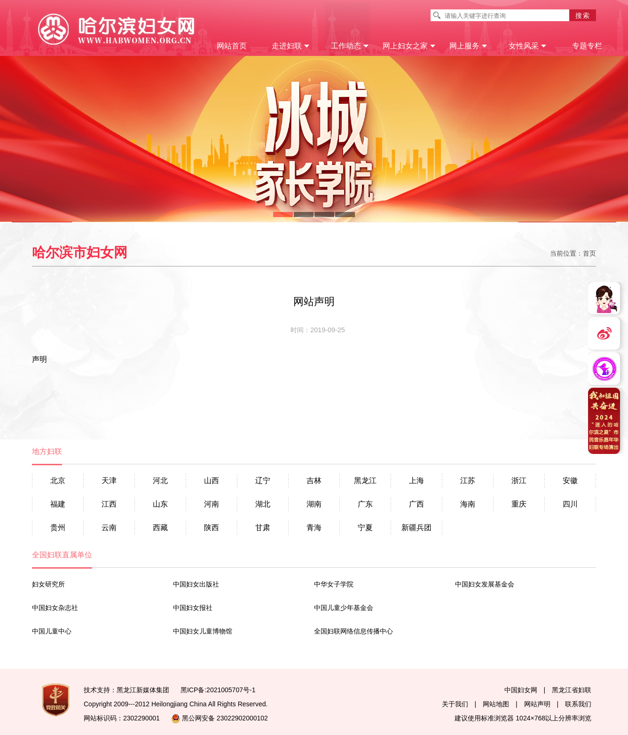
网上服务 (468, 46)
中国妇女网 (520, 690)
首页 (589, 253)
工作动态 (350, 46)
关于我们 (455, 704)
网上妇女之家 (409, 46)
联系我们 (578, 704)
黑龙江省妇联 (571, 690)
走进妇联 (291, 46)
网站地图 (496, 704)
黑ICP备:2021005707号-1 (218, 690)
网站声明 (537, 704)
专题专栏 (587, 46)
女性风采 (528, 46)
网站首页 (232, 46)
